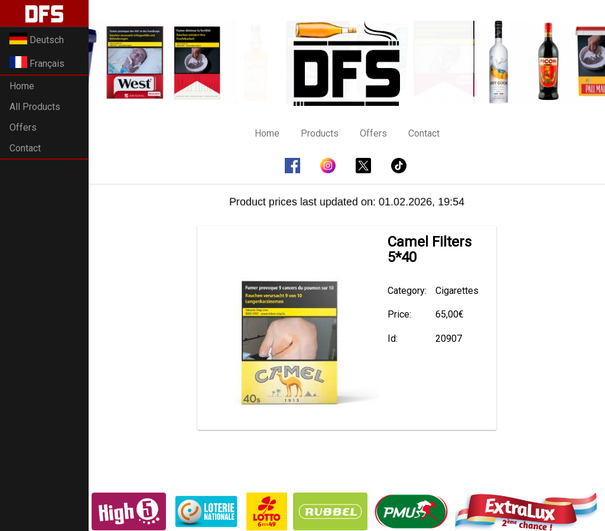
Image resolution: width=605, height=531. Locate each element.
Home (21, 86)
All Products (34, 106)
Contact (25, 148)
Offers (23, 127)
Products (320, 133)
